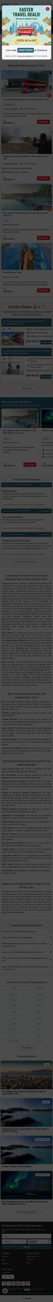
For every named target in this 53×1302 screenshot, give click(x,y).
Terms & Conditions (25, 56)
